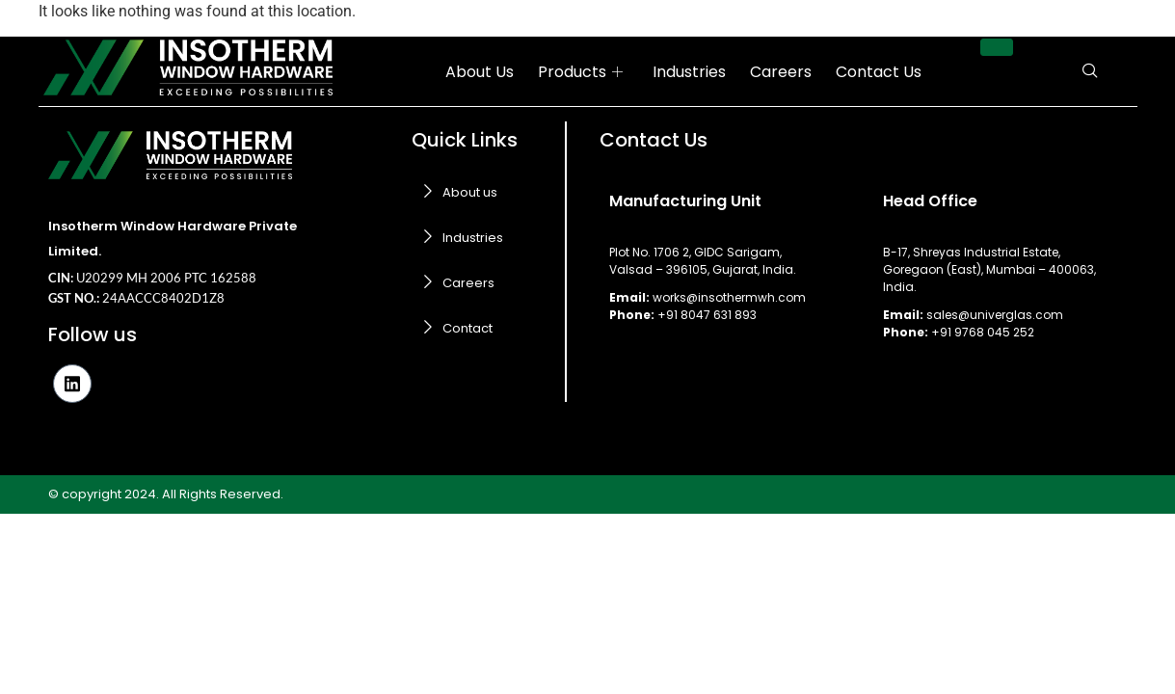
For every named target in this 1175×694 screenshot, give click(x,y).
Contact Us (878, 72)
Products (580, 72)
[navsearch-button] (1090, 72)
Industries (689, 72)
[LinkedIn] (72, 383)
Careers (781, 72)
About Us (479, 72)
